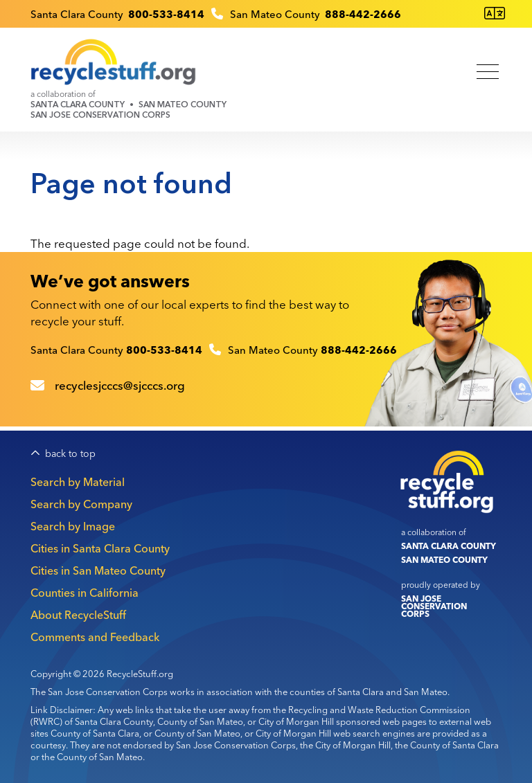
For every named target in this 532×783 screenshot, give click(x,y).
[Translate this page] (494, 13)
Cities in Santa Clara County (100, 548)
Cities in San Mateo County (98, 570)
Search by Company (81, 504)
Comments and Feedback (94, 637)
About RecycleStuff (78, 615)
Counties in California (84, 593)
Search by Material (77, 482)
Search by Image (72, 526)
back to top (70, 454)
